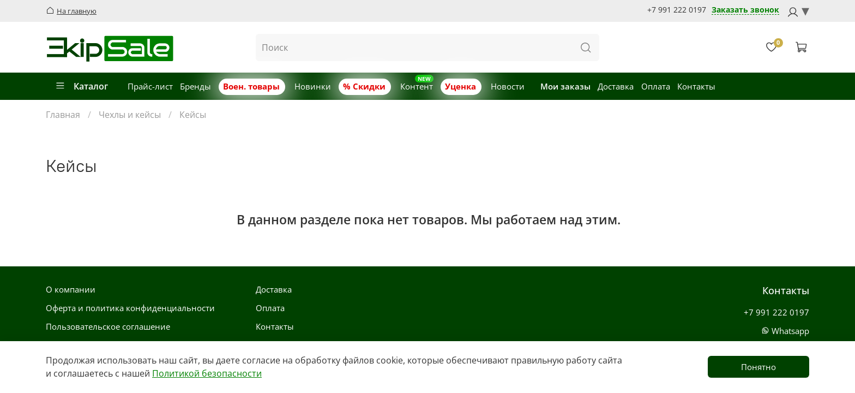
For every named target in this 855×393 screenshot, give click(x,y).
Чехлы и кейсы (130, 115)
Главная (63, 115)
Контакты (696, 86)
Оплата (655, 86)
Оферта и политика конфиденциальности (130, 307)
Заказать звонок (745, 10)
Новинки (312, 86)
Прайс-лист (150, 86)
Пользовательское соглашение (108, 326)
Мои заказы (565, 86)
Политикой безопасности (207, 373)
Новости (508, 86)
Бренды (195, 86)
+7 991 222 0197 (676, 10)
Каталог (81, 86)
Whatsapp (785, 330)
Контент (416, 86)
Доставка (616, 86)
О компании (70, 289)
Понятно (758, 366)
